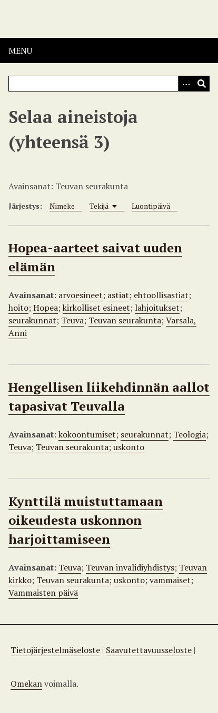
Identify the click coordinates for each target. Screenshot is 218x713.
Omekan (26, 683)
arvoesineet (80, 295)
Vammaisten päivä (43, 592)
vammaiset (170, 580)
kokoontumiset (87, 434)
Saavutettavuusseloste (149, 650)
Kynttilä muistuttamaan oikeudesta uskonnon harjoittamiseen (85, 520)
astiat (118, 295)
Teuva (72, 320)
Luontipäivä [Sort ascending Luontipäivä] (151, 206)
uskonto (128, 447)
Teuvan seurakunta (124, 320)
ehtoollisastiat (161, 295)
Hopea (45, 307)
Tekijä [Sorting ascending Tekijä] (103, 206)
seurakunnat (32, 320)
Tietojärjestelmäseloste (55, 650)
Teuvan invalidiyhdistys (130, 567)
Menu (20, 50)
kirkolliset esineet (96, 307)
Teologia (189, 434)
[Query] (109, 83)
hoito (18, 307)
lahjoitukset (157, 307)
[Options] (186, 83)
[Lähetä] (202, 83)
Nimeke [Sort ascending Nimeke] (62, 206)
